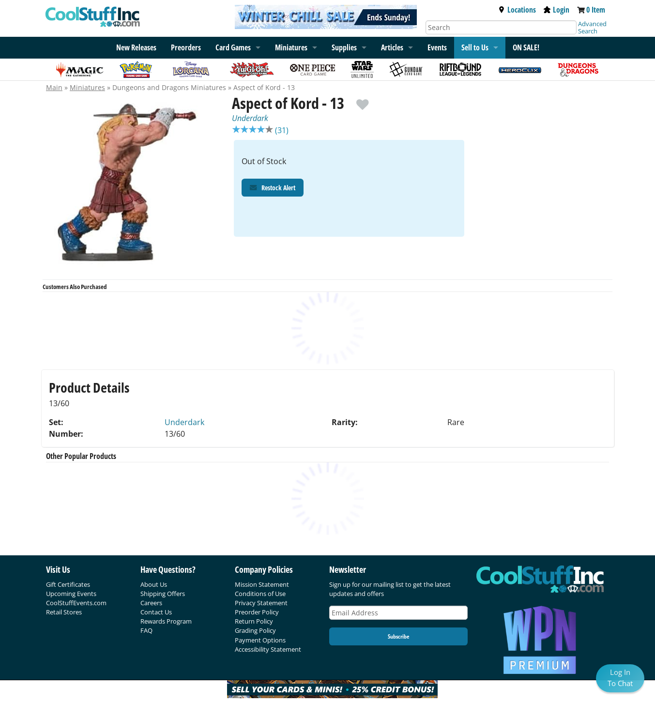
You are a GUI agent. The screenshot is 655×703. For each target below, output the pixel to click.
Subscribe (398, 636)
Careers (151, 602)
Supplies (344, 47)
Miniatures (87, 87)
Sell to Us (474, 47)
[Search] (501, 27)
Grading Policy (255, 630)
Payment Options (260, 640)
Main (54, 87)
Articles (392, 47)
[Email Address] (398, 613)
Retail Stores (64, 612)
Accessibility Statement (268, 649)
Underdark (250, 118)
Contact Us (156, 612)
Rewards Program (166, 621)
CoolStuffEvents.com (76, 602)
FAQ (146, 630)
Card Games (233, 47)
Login (556, 9)
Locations (517, 9)
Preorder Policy (257, 612)
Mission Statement (262, 584)
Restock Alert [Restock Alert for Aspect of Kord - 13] (272, 188)
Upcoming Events (71, 593)
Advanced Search (592, 27)
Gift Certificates (68, 584)
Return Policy (254, 621)
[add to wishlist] (362, 100)
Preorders (186, 47)
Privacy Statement (261, 602)
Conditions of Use (260, 593)
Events (437, 47)
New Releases (136, 47)
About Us (153, 584)
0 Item (595, 9)
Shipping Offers (162, 593)
